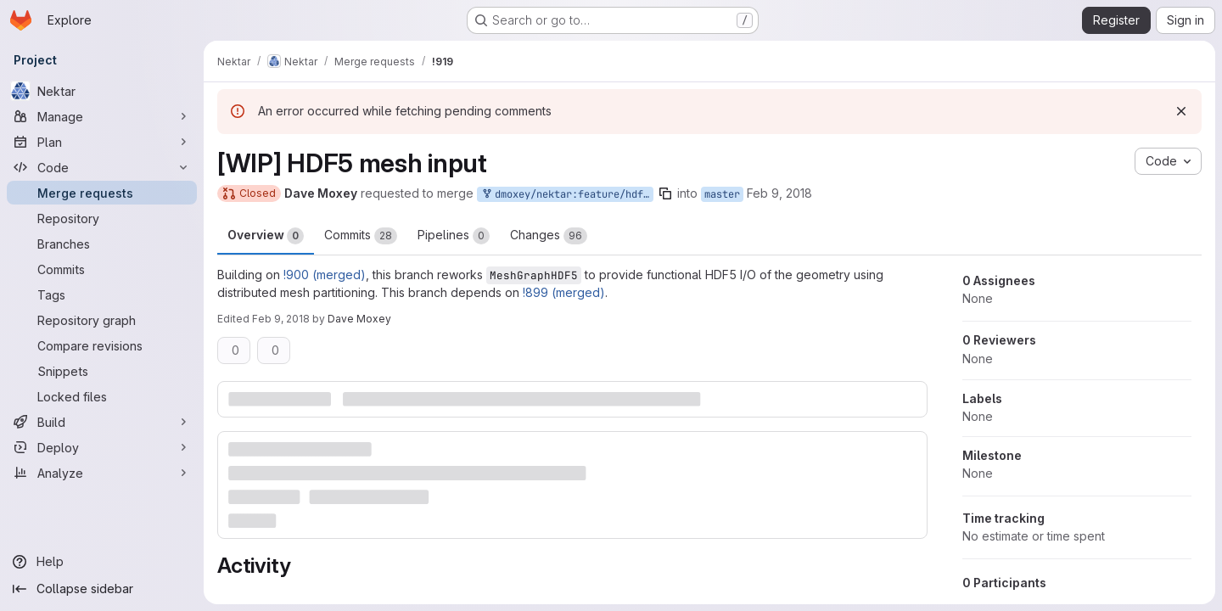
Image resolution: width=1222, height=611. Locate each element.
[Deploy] (102, 447)
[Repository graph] (102, 320)
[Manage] (102, 116)
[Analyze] (102, 473)
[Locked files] (102, 396)
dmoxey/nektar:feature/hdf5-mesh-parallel (566, 195)
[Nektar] (102, 91)
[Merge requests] (102, 193)
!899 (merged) (564, 292)
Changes (548, 235)
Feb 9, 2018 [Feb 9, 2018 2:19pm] (779, 193)
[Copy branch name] (665, 193)
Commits (360, 235)
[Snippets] (102, 371)
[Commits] (102, 269)
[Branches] (102, 243)
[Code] (102, 167)
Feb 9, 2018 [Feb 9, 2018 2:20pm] (281, 318)
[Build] (102, 422)
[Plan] (102, 142)
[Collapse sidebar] (102, 589)
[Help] (102, 562)
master (722, 194)
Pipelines (454, 235)
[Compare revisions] (102, 345)
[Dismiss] (1181, 111)
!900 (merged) (324, 274)
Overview (265, 235)
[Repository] (102, 218)
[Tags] (102, 294)
